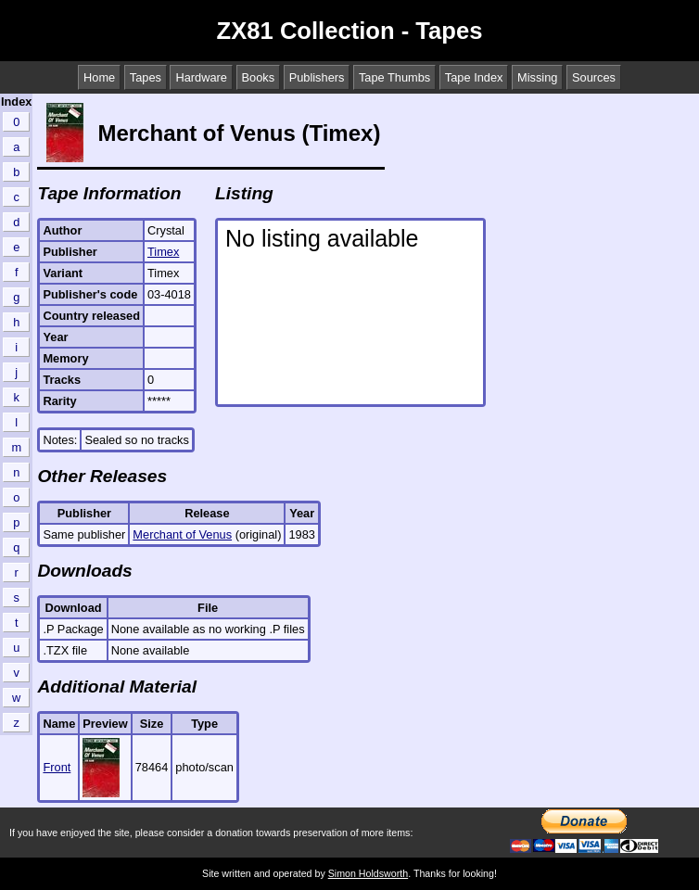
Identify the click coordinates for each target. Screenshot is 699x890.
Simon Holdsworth (368, 873)
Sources (594, 77)
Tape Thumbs (394, 77)
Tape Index (474, 77)
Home (99, 77)
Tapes (145, 77)
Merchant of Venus (182, 534)
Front (56, 767)
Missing (537, 77)
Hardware (200, 77)
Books (258, 77)
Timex (163, 252)
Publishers (317, 77)
